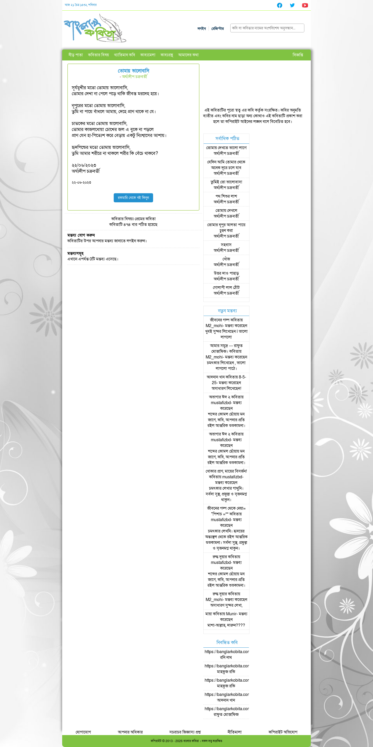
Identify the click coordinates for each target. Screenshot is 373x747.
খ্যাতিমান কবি (124, 55)
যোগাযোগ (83, 732)
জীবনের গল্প (219, 320)
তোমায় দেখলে (226, 210)
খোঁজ (226, 259)
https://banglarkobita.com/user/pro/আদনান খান (237, 697)
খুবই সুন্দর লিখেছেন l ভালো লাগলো (226, 334)
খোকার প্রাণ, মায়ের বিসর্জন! (226, 471)
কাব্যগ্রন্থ (167, 55)
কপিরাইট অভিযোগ (283, 732)
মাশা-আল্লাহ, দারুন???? (226, 625)
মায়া (208, 614)
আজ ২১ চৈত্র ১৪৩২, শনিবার (81, 5)
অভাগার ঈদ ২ (219, 397)
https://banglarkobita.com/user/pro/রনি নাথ (237, 654)
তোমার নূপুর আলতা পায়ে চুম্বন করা (226, 227)
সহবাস (226, 245)
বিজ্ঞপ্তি (298, 55)
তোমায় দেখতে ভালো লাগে (226, 148)
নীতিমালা (235, 732)
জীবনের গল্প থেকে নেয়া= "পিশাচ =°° (226, 511)
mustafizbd (221, 403)
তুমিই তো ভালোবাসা (226, 182)
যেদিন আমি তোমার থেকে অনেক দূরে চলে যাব (226, 165)
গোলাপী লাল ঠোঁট (226, 287)
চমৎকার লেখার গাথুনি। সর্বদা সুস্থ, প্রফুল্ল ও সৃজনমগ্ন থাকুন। (226, 494)
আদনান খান (216, 377)
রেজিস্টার (217, 28)
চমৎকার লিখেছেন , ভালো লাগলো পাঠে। (226, 365)
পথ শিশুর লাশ (226, 196)
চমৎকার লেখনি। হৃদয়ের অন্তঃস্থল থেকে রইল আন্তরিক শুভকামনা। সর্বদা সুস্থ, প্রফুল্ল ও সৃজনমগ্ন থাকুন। (226, 539)
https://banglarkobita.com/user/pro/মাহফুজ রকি (237, 669)
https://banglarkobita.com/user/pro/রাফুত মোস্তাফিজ (237, 711)
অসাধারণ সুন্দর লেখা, (226, 605)
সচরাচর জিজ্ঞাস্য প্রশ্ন (185, 732)
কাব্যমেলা (147, 55)
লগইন (202, 28)
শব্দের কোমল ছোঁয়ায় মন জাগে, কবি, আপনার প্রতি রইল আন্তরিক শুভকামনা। (226, 419)
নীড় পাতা (76, 55)
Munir (231, 614)
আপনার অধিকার (130, 732)
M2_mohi (214, 326)
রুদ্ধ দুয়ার (220, 557)
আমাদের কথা (188, 55)
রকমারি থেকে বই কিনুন (133, 197)
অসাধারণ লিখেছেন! (226, 388)
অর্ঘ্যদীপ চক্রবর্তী (134, 77)
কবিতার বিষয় (98, 55)
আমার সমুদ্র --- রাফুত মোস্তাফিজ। (226, 348)
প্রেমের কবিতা (145, 219)
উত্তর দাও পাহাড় (226, 273)
